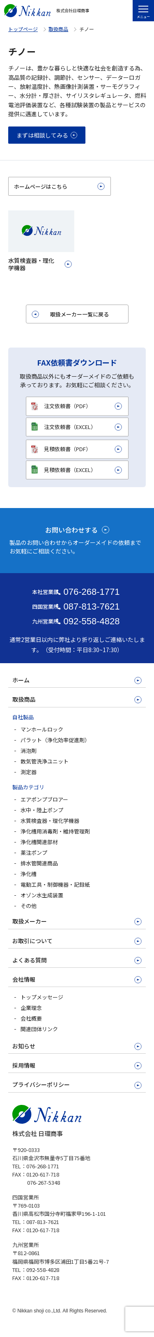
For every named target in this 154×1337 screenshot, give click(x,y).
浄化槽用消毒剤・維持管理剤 (55, 831)
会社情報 (23, 979)
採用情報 (23, 1065)
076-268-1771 (91, 592)
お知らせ (23, 1046)
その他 (29, 906)
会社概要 (31, 1018)
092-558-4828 (91, 621)
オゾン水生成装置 (42, 895)
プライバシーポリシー (41, 1084)
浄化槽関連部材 (39, 842)
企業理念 (31, 1008)
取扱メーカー (29, 921)
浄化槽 (29, 874)
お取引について (32, 941)
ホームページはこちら (40, 186)
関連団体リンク (39, 1029)
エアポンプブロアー (44, 799)
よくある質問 (29, 960)
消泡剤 (29, 750)
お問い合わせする (71, 529)
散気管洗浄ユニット (45, 761)
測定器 (29, 772)
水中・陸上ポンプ (42, 810)
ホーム (21, 680)
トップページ (23, 28)
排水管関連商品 (39, 863)
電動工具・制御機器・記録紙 (55, 884)
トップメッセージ (42, 997)
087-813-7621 (91, 606)
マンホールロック (42, 729)
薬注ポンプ (34, 852)
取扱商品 (58, 28)
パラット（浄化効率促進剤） (55, 740)
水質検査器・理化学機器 (50, 820)
